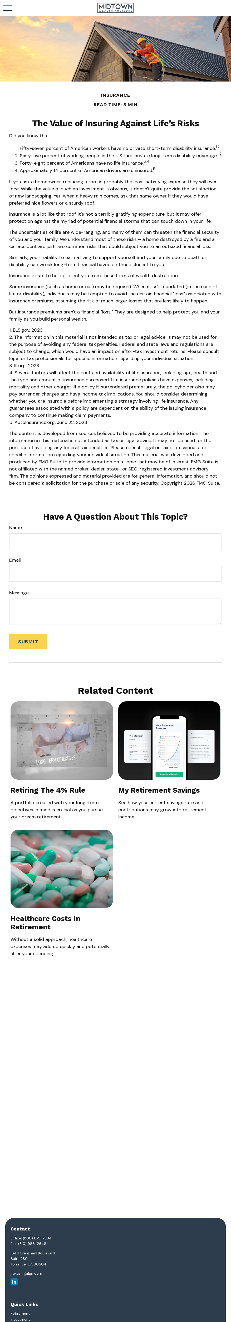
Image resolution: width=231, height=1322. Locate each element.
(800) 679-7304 (37, 1238)
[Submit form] (28, 641)
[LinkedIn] (14, 1281)
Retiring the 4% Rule (48, 790)
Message (19, 593)
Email (15, 560)
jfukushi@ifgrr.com (26, 1273)
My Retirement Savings (159, 790)
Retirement (20, 1313)
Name (15, 527)
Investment (20, 1319)
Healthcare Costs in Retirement (45, 922)
